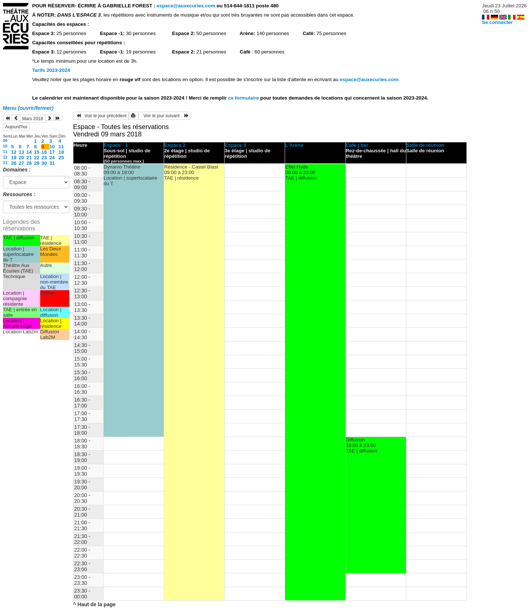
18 (61, 152)
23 (44, 157)
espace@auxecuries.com (186, 5)
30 (44, 163)
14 (29, 152)
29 (36, 163)
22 (36, 157)
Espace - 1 (116, 145)
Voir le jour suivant (165, 115)
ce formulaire (244, 98)
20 (21, 157)
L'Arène (294, 145)
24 (52, 157)
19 (14, 157)
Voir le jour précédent (100, 115)
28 (29, 163)
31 (52, 163)
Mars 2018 (32, 118)
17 (52, 152)
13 (21, 152)
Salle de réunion (425, 145)
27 (21, 163)
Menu (28, 108)
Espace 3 (235, 145)
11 (61, 146)
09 (5, 140)
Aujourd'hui (16, 126)
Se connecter (497, 22)
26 (14, 163)
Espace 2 (174, 145)
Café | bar (357, 145)
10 (5, 146)
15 (36, 152)
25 (61, 157)
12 (14, 152)
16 (44, 152)
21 (29, 157)
